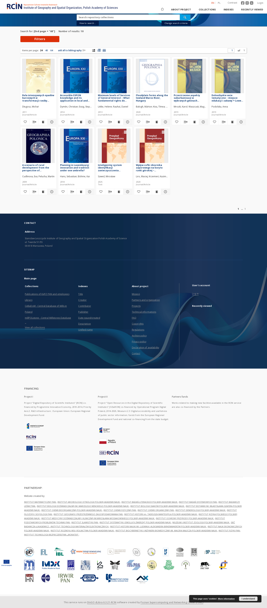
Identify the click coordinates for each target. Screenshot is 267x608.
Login (260, 2)
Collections (207, 9)
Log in (195, 293)
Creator (82, 300)
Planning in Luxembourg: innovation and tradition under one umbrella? (74, 168)
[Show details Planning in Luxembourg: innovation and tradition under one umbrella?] (89, 191)
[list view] (104, 50)
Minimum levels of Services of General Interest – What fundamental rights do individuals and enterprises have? (114, 98)
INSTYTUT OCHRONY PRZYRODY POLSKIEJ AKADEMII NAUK (185, 518)
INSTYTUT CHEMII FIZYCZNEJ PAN (119, 510)
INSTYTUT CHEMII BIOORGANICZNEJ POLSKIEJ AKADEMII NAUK (71, 510)
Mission (136, 294)
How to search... (88, 23)
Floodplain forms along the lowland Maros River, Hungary (152, 98)
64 (51, 50)
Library (28, 300)
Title (80, 294)
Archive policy (139, 335)
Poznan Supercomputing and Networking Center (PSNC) (172, 602)
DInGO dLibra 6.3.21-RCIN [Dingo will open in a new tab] (101, 602)
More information (226, 599)
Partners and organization (146, 300)
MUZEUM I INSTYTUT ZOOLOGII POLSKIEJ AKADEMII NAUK (201, 522)
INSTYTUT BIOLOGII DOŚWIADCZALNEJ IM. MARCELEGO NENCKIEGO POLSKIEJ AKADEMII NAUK (83, 506)
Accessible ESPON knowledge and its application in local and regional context (74, 98)
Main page (30, 278)
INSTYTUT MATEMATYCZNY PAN (40, 502)
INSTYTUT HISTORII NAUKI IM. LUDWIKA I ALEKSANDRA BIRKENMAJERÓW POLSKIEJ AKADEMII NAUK (158, 526)
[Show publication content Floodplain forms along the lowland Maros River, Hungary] (156, 122)
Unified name (85, 329)
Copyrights (138, 323)
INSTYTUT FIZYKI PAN (229, 530)
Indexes (229, 9)
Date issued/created (89, 317)
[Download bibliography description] (33, 122)
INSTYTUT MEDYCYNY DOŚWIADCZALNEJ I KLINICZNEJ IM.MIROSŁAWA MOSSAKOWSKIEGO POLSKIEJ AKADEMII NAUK (98, 518)
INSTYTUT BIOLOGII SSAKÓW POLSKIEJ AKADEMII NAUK (157, 506)
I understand (248, 598)
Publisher (83, 311)
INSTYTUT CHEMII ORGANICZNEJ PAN (156, 510)
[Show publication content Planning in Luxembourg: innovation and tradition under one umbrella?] (80, 191)
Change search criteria (175, 23)
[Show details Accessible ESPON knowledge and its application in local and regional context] (89, 122)
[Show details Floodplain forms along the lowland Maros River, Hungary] (165, 122)
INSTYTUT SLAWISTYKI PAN (84, 522)
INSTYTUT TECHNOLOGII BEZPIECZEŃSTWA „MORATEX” (51, 534)
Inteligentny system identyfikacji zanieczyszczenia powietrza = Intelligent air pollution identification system (113, 168)
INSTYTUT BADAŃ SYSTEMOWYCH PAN (198, 502)
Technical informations (144, 311)
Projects (136, 306)
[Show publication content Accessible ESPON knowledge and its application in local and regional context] (80, 122)
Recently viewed (252, 9)
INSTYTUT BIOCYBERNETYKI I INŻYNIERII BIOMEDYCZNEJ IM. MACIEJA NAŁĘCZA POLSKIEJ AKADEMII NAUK (166, 530)
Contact (136, 353)
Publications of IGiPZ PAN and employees (47, 294)
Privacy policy (139, 341)
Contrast (232, 2)
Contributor (84, 306)
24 (41, 50)
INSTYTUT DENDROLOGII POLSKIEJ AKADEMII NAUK (200, 510)
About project (181, 9)
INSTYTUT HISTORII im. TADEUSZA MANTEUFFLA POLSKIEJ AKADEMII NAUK (160, 514)
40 (46, 50)
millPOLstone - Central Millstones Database (48, 317)
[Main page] (162, 9)
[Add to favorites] (24, 122)
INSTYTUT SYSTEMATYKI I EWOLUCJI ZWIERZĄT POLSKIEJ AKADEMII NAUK (135, 522)
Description (84, 323)
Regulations (138, 329)
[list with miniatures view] (99, 50)
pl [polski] (219, 3)
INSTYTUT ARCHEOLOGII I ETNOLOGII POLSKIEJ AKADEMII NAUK (88, 502)
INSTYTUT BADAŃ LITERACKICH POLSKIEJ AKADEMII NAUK (149, 502)
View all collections (35, 327)
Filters (39, 39)
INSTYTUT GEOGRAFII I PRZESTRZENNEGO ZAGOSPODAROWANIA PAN (88, 514)
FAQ (134, 317)
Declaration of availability (145, 347)
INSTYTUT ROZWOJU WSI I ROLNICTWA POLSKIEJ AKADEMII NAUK (82, 530)
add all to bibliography (71, 50)
